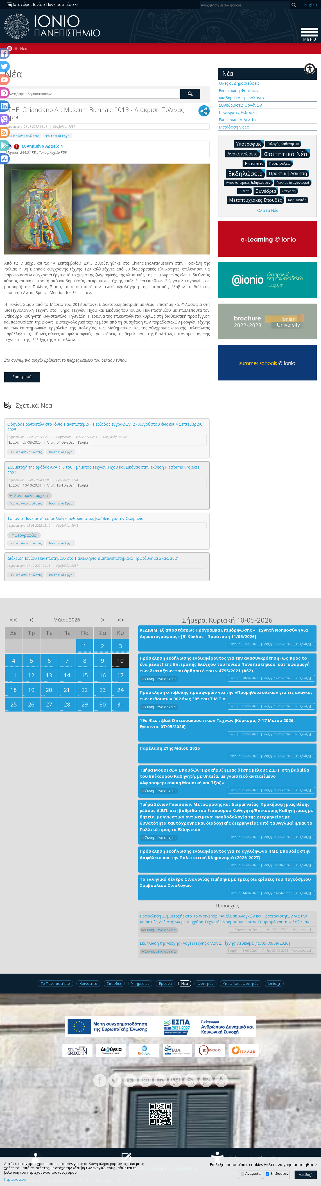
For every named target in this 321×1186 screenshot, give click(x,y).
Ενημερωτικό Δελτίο (237, 119)
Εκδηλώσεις (246, 173)
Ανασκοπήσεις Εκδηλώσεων (249, 182)
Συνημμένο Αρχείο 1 (34, 146)
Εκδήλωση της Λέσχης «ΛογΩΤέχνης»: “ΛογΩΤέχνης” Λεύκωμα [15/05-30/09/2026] (215, 943)
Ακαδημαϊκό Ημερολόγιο (241, 97)
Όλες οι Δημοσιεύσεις (239, 83)
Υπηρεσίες (140, 983)
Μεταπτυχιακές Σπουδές (256, 199)
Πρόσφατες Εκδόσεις (238, 112)
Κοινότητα (88, 983)
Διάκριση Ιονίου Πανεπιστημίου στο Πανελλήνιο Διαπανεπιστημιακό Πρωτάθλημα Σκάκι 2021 (93, 558)
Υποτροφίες (250, 143)
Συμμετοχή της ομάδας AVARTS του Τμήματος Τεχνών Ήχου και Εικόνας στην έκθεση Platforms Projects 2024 (103, 469)
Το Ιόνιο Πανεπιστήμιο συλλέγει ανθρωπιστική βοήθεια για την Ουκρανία (75, 518)
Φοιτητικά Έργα (57, 136)
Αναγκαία (253, 1173)
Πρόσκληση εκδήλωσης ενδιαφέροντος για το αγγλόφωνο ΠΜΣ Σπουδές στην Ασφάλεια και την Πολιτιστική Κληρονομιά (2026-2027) (225, 854)
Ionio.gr (274, 983)
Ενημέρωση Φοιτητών (239, 90)
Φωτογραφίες (24, 535)
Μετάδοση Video (234, 127)
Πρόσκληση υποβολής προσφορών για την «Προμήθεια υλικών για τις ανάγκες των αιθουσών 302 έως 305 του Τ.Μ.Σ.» (226, 695)
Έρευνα (165, 983)
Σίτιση (245, 190)
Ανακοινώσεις (243, 153)
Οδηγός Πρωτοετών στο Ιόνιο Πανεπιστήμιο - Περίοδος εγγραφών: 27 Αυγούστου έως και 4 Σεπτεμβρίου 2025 (105, 426)
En (310, 4)
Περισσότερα (15, 1179)
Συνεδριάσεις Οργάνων (240, 105)
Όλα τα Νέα (267, 210)
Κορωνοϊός (298, 199)
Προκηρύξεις (281, 163)
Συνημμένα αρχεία (31, 495)
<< (13, 620)
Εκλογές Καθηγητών (284, 143)
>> (120, 620)
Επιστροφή (22, 376)
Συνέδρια (267, 190)
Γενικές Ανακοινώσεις (22, 136)
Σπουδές (114, 983)
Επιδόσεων (279, 1173)
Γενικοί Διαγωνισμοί (294, 182)
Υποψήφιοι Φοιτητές (240, 983)
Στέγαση (290, 190)
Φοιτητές (205, 983)
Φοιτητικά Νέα (287, 153)
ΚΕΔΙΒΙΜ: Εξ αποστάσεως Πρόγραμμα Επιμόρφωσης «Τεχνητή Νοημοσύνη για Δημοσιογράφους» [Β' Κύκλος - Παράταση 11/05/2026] (224, 633)
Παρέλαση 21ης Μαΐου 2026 (170, 748)
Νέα (23, 49)
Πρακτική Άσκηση (289, 173)
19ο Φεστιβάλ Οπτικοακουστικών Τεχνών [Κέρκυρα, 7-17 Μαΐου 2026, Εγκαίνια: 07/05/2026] (217, 723)
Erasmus (255, 163)
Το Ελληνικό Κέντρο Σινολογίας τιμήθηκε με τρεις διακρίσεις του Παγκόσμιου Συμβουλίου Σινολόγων (225, 882)
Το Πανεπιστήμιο (55, 983)
